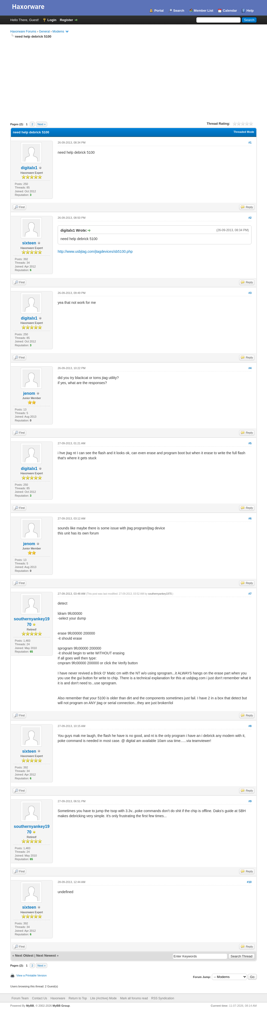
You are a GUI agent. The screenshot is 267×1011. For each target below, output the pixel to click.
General (44, 31)
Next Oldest (24, 955)
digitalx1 (29, 168)
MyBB (30, 1005)
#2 (250, 217)
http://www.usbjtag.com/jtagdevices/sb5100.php (95, 251)
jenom (29, 393)
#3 (250, 292)
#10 (249, 881)
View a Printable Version (32, 975)
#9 (250, 801)
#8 (250, 726)
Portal (159, 10)
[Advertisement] (133, 77)
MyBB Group (61, 1005)
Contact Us (39, 998)
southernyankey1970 (160, 593)
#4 (250, 368)
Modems (58, 31)
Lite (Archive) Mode (103, 998)
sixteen (29, 243)
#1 (250, 142)
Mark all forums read (134, 998)
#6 (250, 518)
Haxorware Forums (23, 31)
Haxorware (58, 998)
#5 (250, 443)
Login (52, 20)
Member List (203, 10)
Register (66, 20)
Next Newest (46, 955)
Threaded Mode (243, 131)
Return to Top (78, 998)
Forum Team (20, 998)
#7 (250, 593)
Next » (42, 124)
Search (178, 10)
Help (250, 10)
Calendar (230, 10)
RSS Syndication (162, 998)
